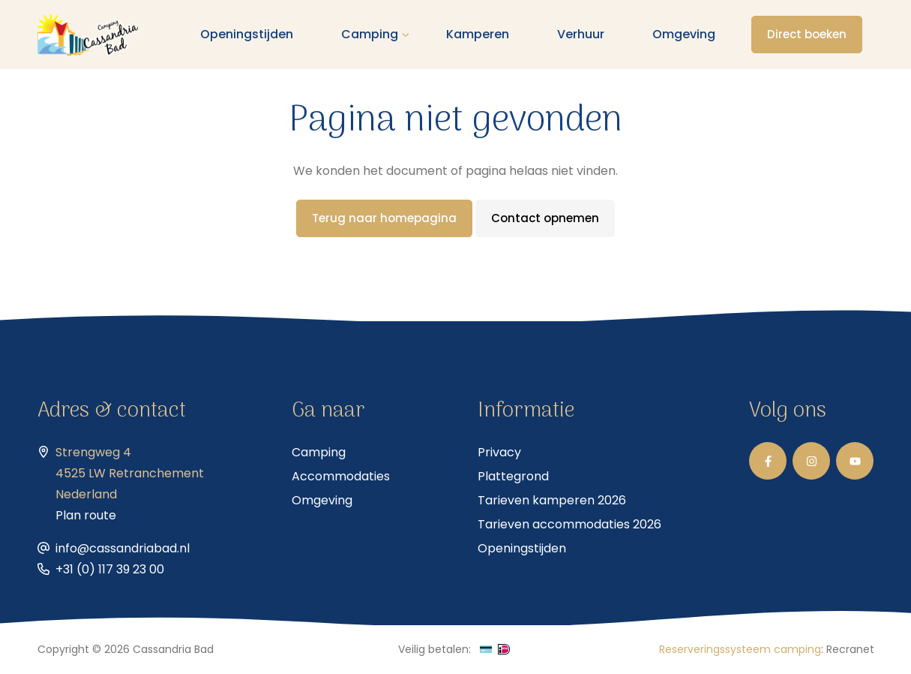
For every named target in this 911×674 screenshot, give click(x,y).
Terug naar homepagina (384, 218)
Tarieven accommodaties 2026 (569, 524)
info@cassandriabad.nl (122, 548)
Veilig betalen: (434, 649)
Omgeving (683, 34)
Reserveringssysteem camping (740, 649)
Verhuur (580, 34)
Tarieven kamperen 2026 (552, 500)
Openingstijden (246, 34)
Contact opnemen (545, 218)
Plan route (85, 515)
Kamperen (477, 34)
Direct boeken (807, 34)
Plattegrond (513, 476)
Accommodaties (341, 476)
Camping (369, 34)
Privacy (499, 452)
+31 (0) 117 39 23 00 (109, 569)
